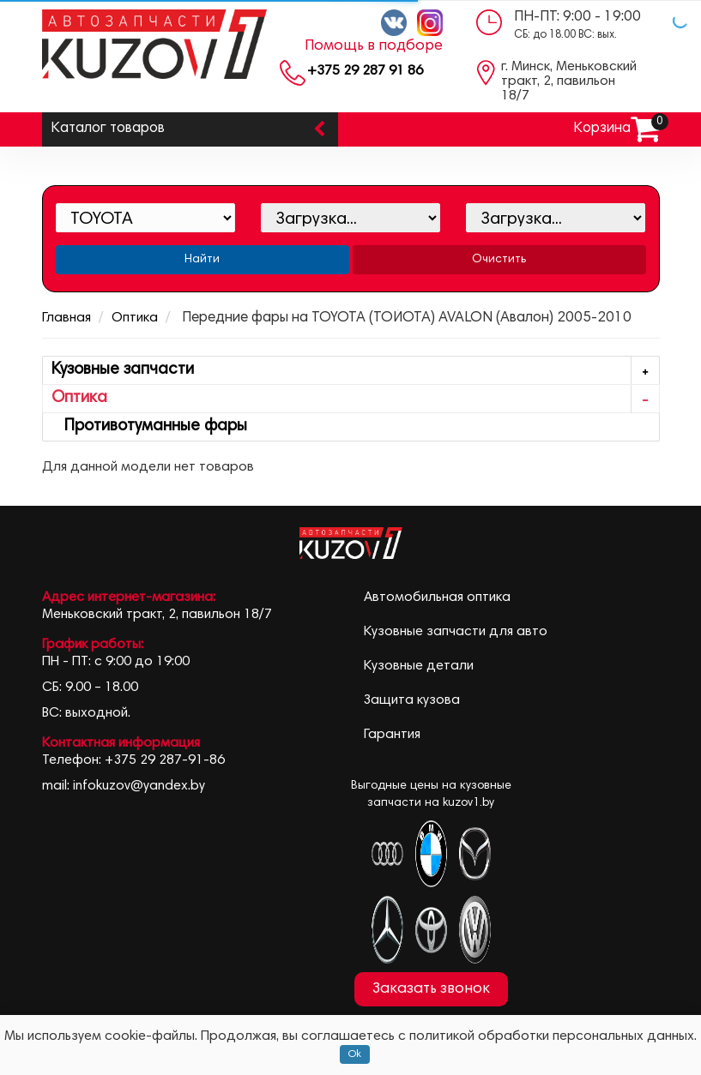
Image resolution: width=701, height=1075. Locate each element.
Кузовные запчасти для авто (455, 632)
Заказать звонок (431, 989)
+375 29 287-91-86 (165, 760)
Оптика (135, 318)
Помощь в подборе (374, 46)
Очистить (499, 260)
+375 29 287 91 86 (365, 71)
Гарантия (392, 735)
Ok (354, 1054)
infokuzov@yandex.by (139, 786)
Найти (202, 260)
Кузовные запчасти (355, 371)
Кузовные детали (419, 666)
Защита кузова (412, 700)
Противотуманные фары (149, 426)
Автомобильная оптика (437, 597)
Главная (66, 318)
